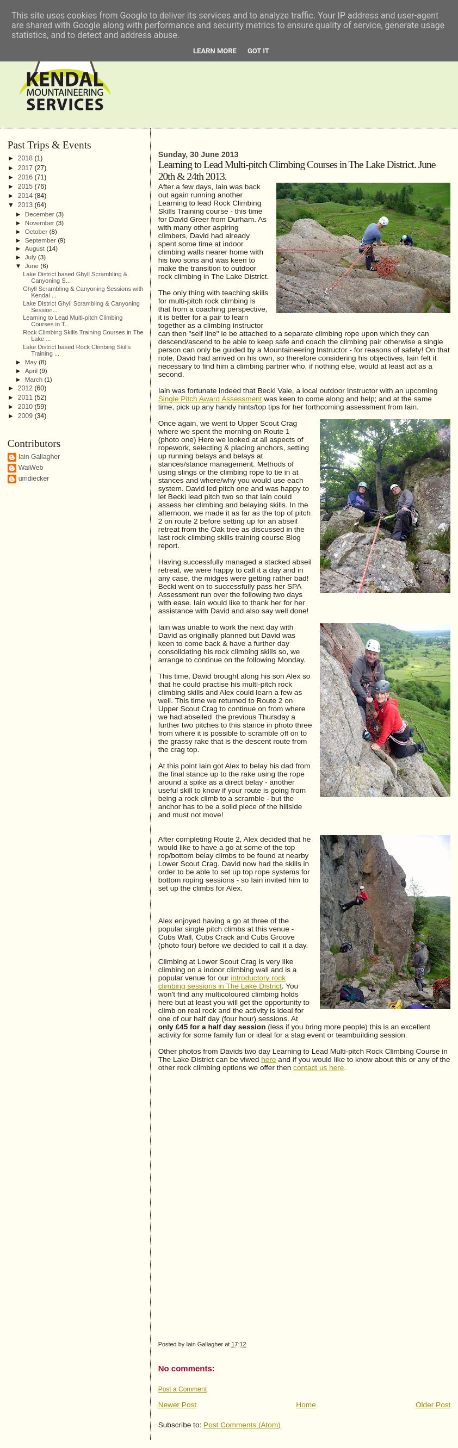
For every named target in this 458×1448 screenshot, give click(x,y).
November (40, 222)
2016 (26, 177)
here (268, 1059)
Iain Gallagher (39, 457)
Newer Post (177, 1405)
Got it (258, 51)
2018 (26, 158)
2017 (26, 168)
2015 (26, 186)
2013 (26, 205)
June (33, 265)
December (40, 213)
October (37, 231)
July (31, 256)
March (35, 379)
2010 (26, 407)
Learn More (215, 51)
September (41, 240)
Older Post (433, 1405)
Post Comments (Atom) (242, 1425)
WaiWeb (31, 467)
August (36, 248)
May (32, 361)
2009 (26, 416)
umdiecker (33, 478)
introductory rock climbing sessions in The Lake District (222, 982)
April (32, 370)
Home (305, 1405)
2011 (26, 397)
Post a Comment (182, 1389)
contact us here (318, 1068)
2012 (26, 388)
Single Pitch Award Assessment (210, 399)
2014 (26, 196)
